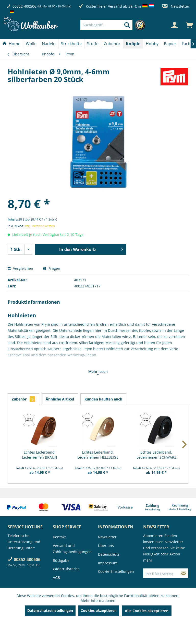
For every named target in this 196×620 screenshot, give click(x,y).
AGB (56, 577)
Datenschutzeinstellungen (50, 610)
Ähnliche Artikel (60, 399)
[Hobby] (152, 43)
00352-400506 (24, 6)
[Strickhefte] (71, 43)
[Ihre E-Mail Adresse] (161, 573)
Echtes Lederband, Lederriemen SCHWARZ (156, 455)
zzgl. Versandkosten (40, 226)
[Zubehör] (112, 43)
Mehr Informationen (98, 600)
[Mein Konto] (174, 25)
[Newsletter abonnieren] (183, 573)
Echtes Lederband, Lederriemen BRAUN (39, 455)
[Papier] (170, 43)
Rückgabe (61, 560)
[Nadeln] (48, 43)
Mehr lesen (98, 372)
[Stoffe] (92, 43)
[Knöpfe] (133, 43)
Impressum (107, 563)
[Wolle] (31, 43)
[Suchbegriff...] (106, 25)
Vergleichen (20, 268)
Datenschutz (108, 554)
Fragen (51, 268)
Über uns (106, 545)
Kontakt (59, 536)
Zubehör (23, 399)
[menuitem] (114, 25)
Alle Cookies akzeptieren (146, 610)
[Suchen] (127, 25)
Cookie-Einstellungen (116, 571)
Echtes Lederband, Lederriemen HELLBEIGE (97, 455)
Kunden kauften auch (103, 399)
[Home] (11, 43)
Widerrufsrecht (66, 568)
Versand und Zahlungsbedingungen (72, 548)
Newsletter (175, 6)
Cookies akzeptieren (99, 610)
